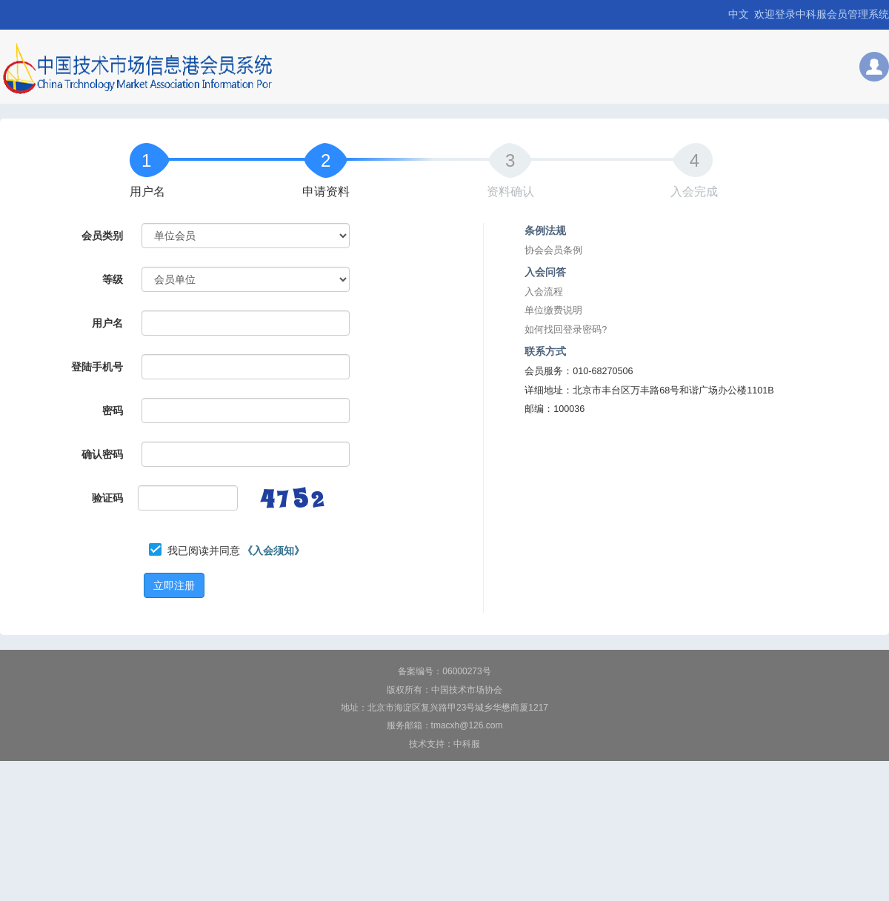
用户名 (147, 191)
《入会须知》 (273, 550)
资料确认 (510, 191)
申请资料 (326, 191)
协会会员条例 (553, 250)
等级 (112, 279)
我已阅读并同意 (236, 550)
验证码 (107, 498)
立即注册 (174, 585)
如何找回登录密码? (566, 330)
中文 (738, 14)
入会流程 (544, 292)
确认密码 (102, 454)
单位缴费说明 (553, 310)
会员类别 (102, 236)
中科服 (466, 744)
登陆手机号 (97, 367)
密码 (112, 410)
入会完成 (694, 191)
